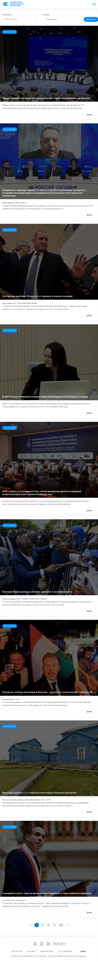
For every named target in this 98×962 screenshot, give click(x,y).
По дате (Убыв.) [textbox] (11, 19)
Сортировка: (7, 15)
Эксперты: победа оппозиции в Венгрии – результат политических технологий (47, 692)
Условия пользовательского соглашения (28, 956)
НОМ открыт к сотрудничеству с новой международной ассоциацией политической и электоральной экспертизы (41, 492)
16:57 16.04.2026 (10, 129)
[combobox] (20, 19)
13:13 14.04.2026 (10, 525)
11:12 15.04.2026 (10, 428)
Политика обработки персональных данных (67, 956)
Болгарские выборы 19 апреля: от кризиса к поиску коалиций (37, 296)
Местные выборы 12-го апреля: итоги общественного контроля (39, 792)
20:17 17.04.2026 (10, 32)
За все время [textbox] (51, 19)
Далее (89, 114)
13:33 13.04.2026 (10, 726)
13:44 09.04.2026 (10, 827)
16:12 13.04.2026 (10, 626)
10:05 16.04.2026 (10, 230)
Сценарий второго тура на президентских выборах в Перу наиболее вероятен (46, 893)
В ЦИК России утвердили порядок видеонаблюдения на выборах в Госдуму (45, 396)
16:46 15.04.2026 (10, 330)
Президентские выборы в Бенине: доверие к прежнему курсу (37, 591)
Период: (46, 15)
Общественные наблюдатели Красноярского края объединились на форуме (46, 98)
